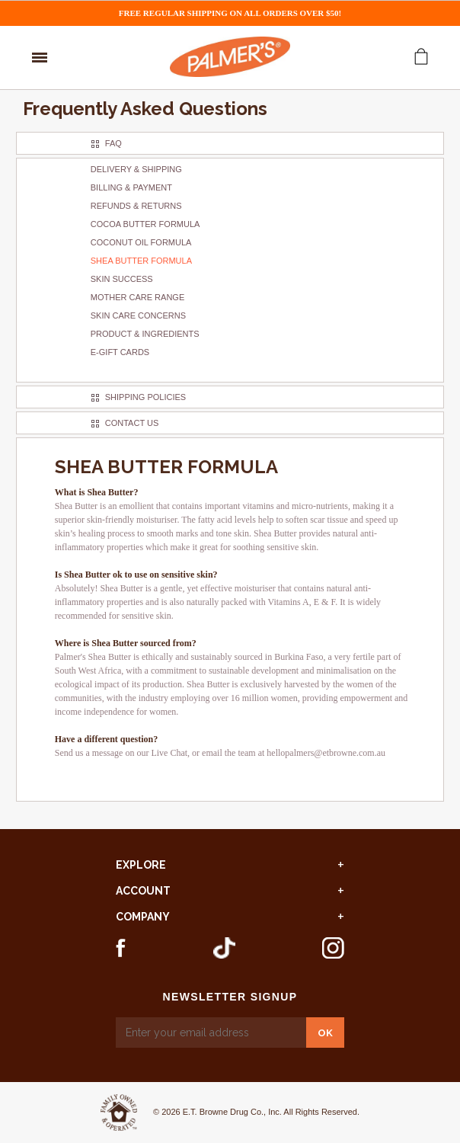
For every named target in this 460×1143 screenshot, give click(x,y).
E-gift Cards (120, 352)
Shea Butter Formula (141, 260)
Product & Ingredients (145, 333)
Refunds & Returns (136, 205)
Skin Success (122, 278)
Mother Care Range (137, 297)
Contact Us (132, 422)
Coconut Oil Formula (141, 242)
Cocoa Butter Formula (145, 224)
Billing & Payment (131, 187)
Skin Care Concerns (138, 315)
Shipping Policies (145, 397)
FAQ (113, 143)
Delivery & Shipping (136, 169)
